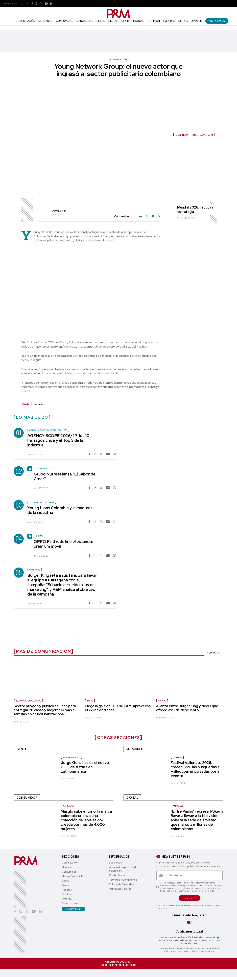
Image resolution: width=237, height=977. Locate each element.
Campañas (68, 806)
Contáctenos (117, 875)
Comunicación (25, 21)
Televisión (178, 806)
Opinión (154, 21)
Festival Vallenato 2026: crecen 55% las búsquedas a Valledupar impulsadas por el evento (195, 769)
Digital (113, 21)
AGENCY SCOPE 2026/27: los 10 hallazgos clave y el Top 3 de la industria (58, 440)
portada (38, 403)
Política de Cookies (120, 889)
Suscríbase (115, 862)
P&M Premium (217, 21)
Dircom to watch (190, 21)
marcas (162, 700)
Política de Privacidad (121, 884)
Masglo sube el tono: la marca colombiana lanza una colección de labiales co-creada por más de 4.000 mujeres (86, 820)
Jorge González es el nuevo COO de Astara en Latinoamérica (85, 767)
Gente (125, 21)
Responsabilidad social (28, 700)
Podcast (139, 21)
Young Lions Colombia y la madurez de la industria (59, 510)
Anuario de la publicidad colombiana (122, 869)
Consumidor (64, 21)
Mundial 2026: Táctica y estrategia (195, 209)
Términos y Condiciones (123, 879)
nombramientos (71, 757)
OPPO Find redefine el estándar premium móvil (63, 544)
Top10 (90, 700)
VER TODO (214, 652)
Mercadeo (45, 21)
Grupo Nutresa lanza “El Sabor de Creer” (65, 476)
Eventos (169, 21)
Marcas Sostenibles (91, 21)
